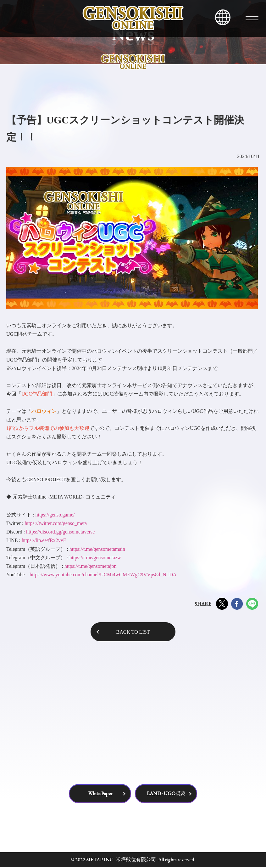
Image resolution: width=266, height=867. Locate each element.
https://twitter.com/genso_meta (56, 523)
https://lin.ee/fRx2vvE (44, 540)
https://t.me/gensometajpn (90, 566)
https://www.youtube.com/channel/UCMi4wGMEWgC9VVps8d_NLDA (103, 574)
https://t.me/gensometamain (97, 549)
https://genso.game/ (55, 514)
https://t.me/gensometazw (95, 557)
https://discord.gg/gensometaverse (60, 531)
